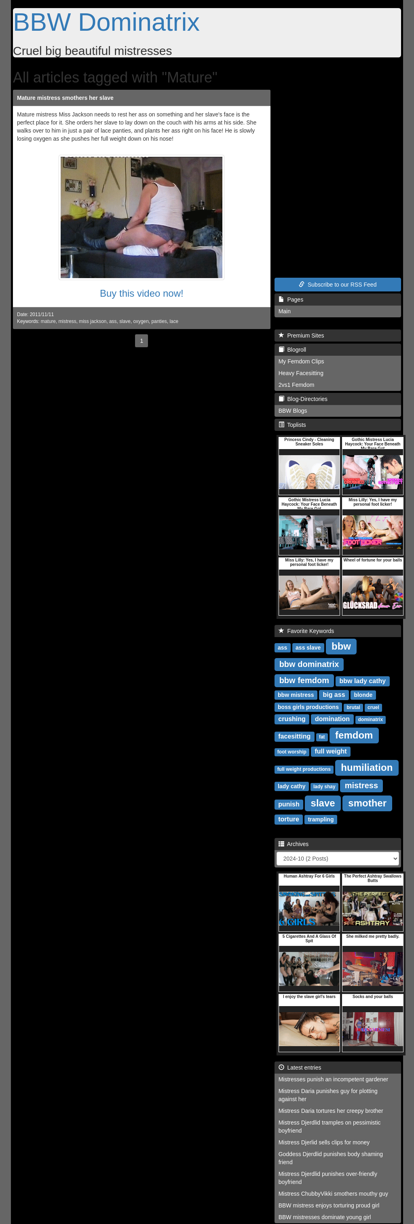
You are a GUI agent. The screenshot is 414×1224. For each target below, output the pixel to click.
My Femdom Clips (301, 361)
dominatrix (370, 719)
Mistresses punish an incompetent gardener (334, 1079)
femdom (354, 735)
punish (288, 804)
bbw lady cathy (362, 680)
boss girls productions (308, 707)
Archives (294, 844)
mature (48, 321)
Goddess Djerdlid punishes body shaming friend (331, 1158)
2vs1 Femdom (297, 385)
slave (125, 321)
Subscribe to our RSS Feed (337, 284)
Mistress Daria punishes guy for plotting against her (328, 1095)
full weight (331, 751)
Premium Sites (301, 335)
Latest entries (300, 1067)
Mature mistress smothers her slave (65, 98)
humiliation (367, 767)
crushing (292, 718)
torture (288, 819)
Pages (291, 299)
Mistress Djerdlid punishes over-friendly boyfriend (328, 1178)
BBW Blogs (293, 410)
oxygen (141, 321)
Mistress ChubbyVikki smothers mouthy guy (333, 1193)
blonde (363, 695)
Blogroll (292, 349)
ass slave (308, 647)
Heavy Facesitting (301, 373)
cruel (373, 707)
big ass (334, 694)
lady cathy (291, 786)
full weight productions (304, 769)
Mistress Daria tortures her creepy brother (331, 1111)
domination (332, 718)
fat (322, 737)
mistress (67, 321)
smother (367, 803)
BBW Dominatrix (106, 22)
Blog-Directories (303, 399)
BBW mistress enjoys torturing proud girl (329, 1205)
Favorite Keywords (306, 631)
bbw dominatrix (309, 664)
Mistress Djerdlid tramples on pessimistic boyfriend (330, 1126)
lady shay (324, 786)
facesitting (294, 736)
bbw (341, 646)
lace (173, 321)
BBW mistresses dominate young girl (325, 1217)
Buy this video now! (142, 293)
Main (285, 311)
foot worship (291, 752)
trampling (321, 819)
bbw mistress (296, 695)
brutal (353, 707)
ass (113, 321)
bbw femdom (304, 680)
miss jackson (92, 321)
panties (159, 321)
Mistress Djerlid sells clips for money (324, 1142)
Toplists (292, 425)
